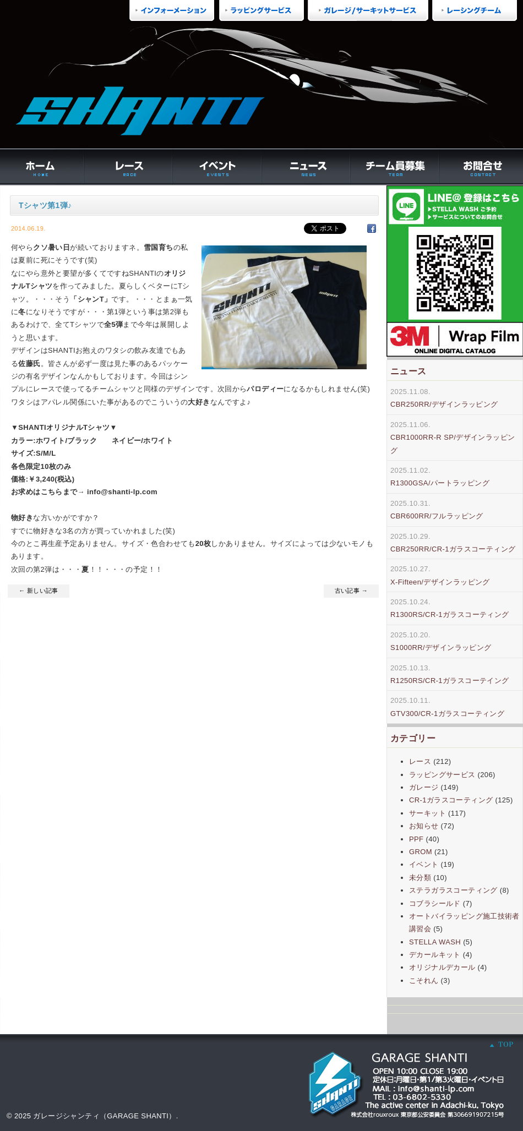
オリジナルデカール (442, 967)
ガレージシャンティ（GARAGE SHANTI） (104, 1116)
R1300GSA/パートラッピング (439, 483)
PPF (416, 839)
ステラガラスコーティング (453, 890)
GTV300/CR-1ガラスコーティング (447, 713)
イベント (424, 864)
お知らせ (424, 826)
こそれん (424, 980)
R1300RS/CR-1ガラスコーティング (449, 614)
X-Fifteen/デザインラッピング (440, 582)
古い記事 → (351, 590)
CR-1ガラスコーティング (451, 800)
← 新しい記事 (38, 590)
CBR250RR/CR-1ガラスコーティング (452, 549)
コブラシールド (435, 903)
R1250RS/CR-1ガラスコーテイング (449, 680)
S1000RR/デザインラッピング (441, 647)
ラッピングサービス (442, 775)
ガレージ (424, 787)
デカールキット (435, 954)
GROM (420, 852)
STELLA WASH (435, 942)
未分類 (420, 877)
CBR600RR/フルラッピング (436, 516)
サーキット (427, 813)
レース (420, 761)
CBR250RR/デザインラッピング (444, 404)
